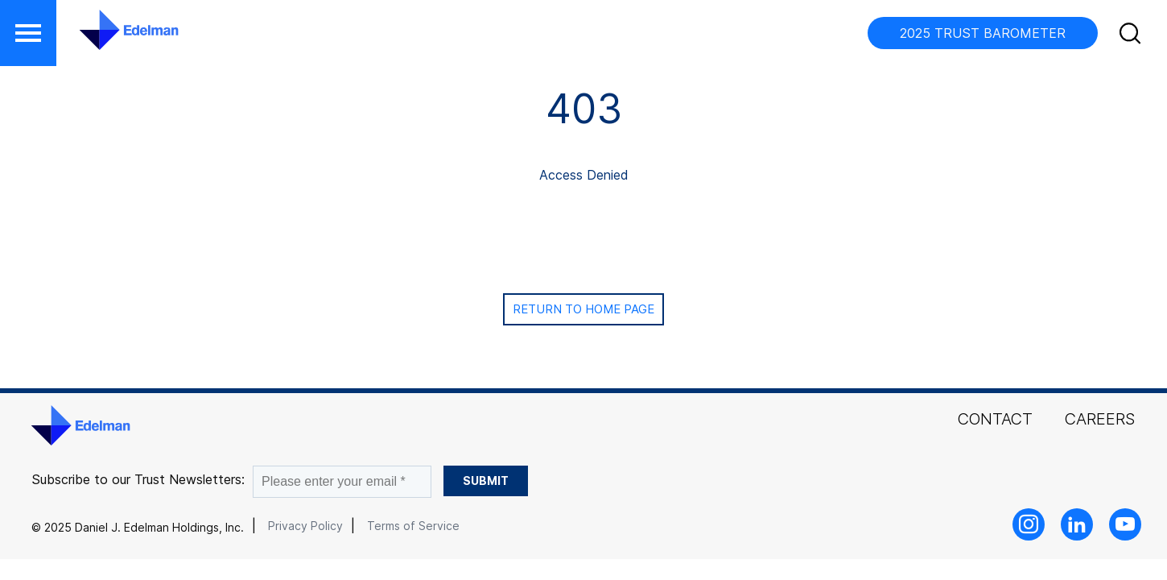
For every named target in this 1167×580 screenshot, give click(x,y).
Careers (1100, 419)
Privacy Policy (305, 525)
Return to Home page (583, 309)
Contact (995, 419)
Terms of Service (413, 525)
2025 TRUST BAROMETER (983, 33)
